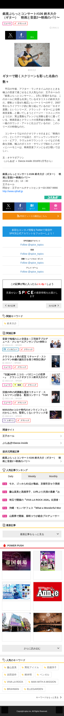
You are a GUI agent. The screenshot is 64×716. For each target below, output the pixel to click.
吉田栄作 (10, 674)
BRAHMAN (11, 689)
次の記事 (54, 306)
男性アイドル (30, 667)
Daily (10, 476)
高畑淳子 (50, 667)
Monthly (53, 476)
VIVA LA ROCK (13, 681)
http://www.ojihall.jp (13, 191)
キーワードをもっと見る (48, 697)
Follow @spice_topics (32, 244)
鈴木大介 (10, 323)
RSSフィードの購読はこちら (38, 216)
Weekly (32, 476)
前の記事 (10, 306)
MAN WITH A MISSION (42, 681)
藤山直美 (10, 667)
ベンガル (43, 674)
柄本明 (27, 674)
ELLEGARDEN (33, 689)
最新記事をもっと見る (39, 534)
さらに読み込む (41, 648)
